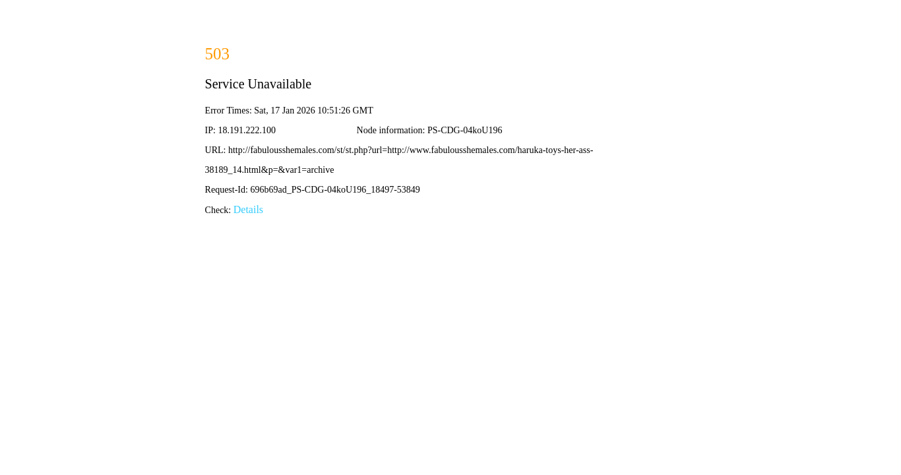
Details (248, 209)
